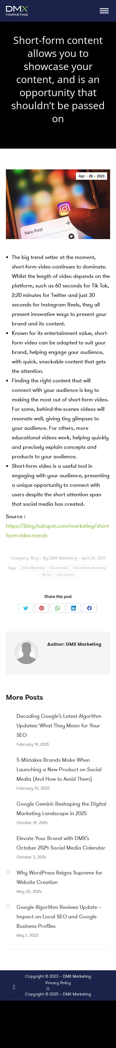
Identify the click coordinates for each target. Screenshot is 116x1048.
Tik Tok (46, 574)
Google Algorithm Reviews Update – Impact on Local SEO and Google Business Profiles (59, 917)
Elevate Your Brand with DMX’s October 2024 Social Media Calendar (61, 843)
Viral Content (65, 574)
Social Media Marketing (89, 568)
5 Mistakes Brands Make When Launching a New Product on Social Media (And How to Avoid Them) (59, 769)
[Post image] (8, 715)
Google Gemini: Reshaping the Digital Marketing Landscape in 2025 (61, 808)
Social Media (59, 568)
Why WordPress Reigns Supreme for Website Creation (59, 877)
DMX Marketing (77, 976)
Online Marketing (33, 568)
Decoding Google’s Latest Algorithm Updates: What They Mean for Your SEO (59, 726)
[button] (14, 987)
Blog (35, 558)
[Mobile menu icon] (104, 11)
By (60, 558)
